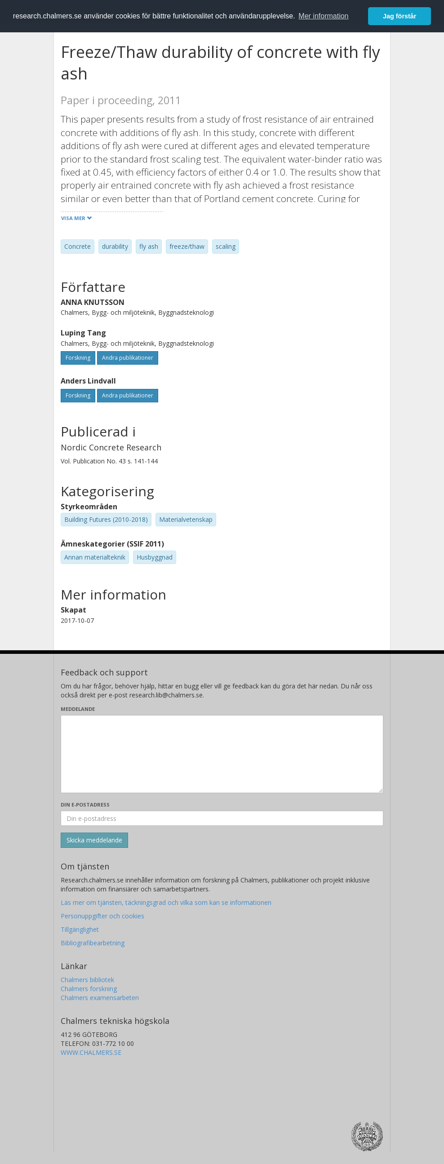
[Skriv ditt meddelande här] (222, 754)
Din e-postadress (85, 804)
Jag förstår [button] (399, 16)
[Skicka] (94, 840)
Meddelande (78, 708)
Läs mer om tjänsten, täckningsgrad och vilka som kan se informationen (166, 902)
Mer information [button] (323, 16)
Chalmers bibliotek (87, 979)
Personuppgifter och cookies (102, 916)
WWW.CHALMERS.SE (91, 1052)
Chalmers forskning (89, 988)
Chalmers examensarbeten (100, 997)
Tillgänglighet (80, 929)
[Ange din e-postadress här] (222, 818)
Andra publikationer (127, 358)
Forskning (78, 358)
